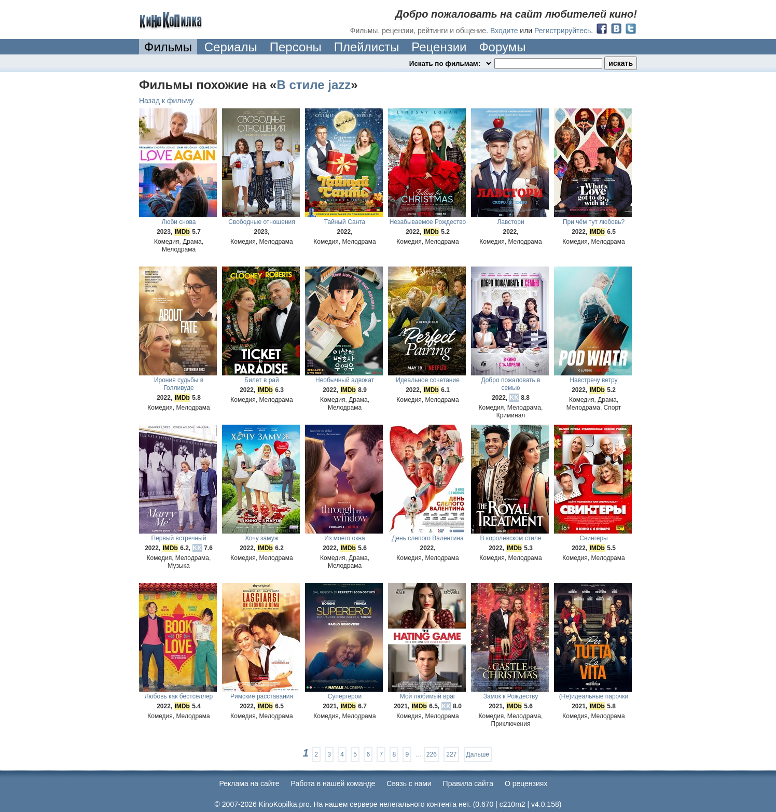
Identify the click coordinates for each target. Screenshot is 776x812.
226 (431, 754)
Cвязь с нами (408, 783)
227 (451, 754)
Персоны (296, 47)
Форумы (502, 47)
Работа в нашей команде (333, 783)
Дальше (477, 754)
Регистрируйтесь (562, 30)
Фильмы (168, 47)
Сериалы (230, 47)
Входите (504, 30)
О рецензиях (526, 783)
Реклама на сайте (249, 783)
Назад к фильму (166, 100)
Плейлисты (366, 47)
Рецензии (438, 47)
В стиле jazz (313, 85)
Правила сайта (468, 783)
